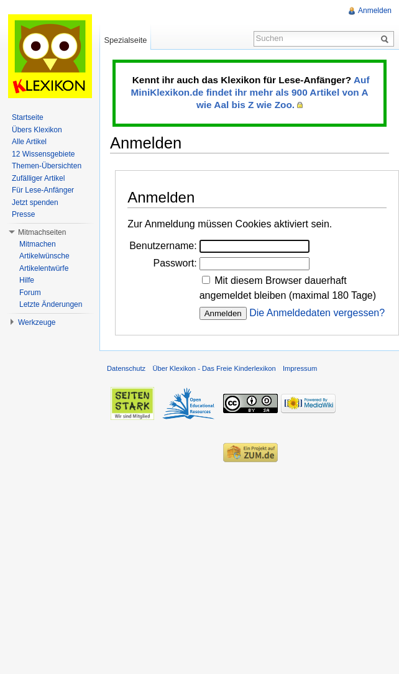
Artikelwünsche (44, 256)
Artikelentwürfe (43, 268)
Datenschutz (126, 368)
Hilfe (26, 280)
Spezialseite (125, 40)
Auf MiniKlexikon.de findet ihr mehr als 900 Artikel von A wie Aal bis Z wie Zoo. (250, 92)
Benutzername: (163, 245)
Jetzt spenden (35, 202)
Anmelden (375, 10)
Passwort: (174, 263)
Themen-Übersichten (46, 166)
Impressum (300, 368)
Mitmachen (37, 244)
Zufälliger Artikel (38, 178)
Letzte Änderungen (50, 304)
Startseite (28, 117)
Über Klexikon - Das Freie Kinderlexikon (213, 368)
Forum (30, 292)
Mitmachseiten (42, 232)
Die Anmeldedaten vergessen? (317, 312)
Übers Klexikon (37, 129)
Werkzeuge (36, 322)
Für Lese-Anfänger (43, 190)
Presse (23, 214)
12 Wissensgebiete (43, 154)
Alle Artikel (29, 141)
